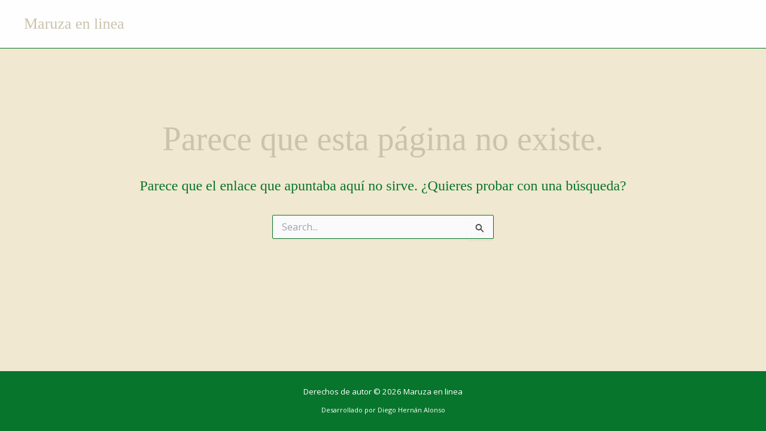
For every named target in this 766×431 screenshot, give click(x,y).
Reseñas (526, 24)
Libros (416, 24)
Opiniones (587, 24)
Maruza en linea (74, 23)
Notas (642, 24)
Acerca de (362, 24)
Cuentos (469, 24)
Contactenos (704, 24)
